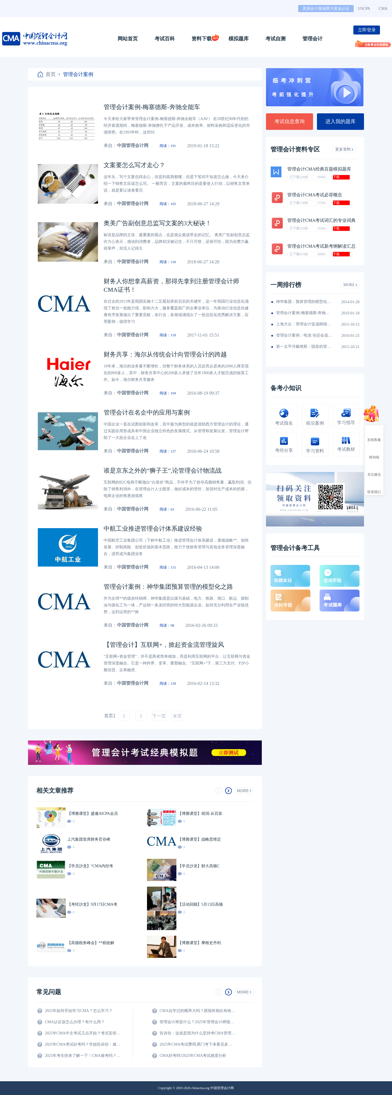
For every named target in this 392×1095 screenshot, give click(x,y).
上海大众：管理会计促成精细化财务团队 (304, 324)
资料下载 (202, 39)
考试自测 (275, 39)
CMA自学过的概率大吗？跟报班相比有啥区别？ (197, 1011)
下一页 (159, 716)
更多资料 (344, 149)
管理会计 (312, 39)
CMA (383, 8)
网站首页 (128, 39)
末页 (177, 716)
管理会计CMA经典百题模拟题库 (319, 169)
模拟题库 (238, 39)
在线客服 (374, 434)
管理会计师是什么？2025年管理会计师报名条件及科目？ (197, 1022)
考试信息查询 (289, 121)
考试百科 (165, 39)
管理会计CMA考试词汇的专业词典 (321, 220)
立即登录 (367, 29)
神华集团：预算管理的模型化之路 (304, 302)
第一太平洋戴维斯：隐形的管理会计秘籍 (304, 346)
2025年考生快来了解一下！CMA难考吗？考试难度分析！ (82, 1055)
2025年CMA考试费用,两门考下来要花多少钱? (197, 1044)
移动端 (374, 452)
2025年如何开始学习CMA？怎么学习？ (79, 1011)
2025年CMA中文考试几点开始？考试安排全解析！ (82, 1033)
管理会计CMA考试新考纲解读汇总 (321, 246)
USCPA (364, 8)
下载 (336, 177)
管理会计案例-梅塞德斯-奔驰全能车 (304, 313)
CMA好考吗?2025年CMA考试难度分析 (193, 1055)
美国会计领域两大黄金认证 (325, 8)
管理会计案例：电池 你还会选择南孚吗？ (304, 335)
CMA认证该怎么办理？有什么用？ (75, 1022)
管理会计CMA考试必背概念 (314, 194)
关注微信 (374, 469)
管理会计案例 (76, 74)
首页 (47, 74)
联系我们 (374, 487)
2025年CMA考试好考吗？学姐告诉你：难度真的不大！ (82, 1044)
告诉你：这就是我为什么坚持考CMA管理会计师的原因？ (197, 1033)
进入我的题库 (340, 121)
